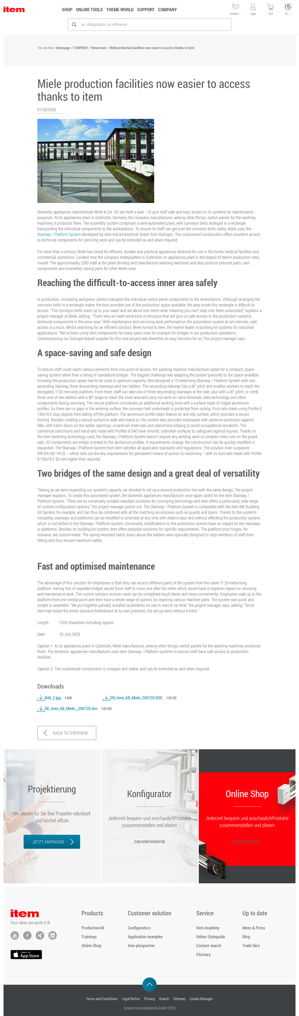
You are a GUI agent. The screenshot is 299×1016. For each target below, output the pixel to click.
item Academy (207, 928)
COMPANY (172, 9)
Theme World (125, 9)
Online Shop (91, 945)
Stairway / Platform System (59, 234)
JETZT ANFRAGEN (48, 842)
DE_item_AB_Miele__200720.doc (67, 708)
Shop (72, 9)
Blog (246, 936)
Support (151, 9)
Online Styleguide (210, 936)
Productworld (93, 928)
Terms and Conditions (102, 998)
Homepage (63, 47)
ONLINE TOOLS (94, 9)
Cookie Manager (201, 998)
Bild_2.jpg (49, 697)
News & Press (253, 928)
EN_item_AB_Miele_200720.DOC (133, 697)
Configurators (139, 928)
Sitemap (179, 998)
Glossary (203, 954)
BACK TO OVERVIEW (70, 733)
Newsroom (98, 47)
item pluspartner (141, 945)
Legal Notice (131, 998)
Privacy (149, 998)
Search (164, 998)
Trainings (89, 936)
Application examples (145, 936)
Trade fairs (251, 945)
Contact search (208, 945)
